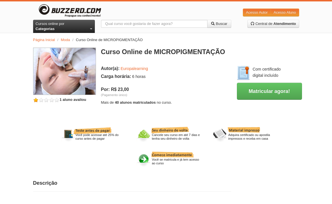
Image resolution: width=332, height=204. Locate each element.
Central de (273, 24)
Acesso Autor (257, 12)
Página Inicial (44, 40)
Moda (65, 40)
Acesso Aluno (285, 12)
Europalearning (134, 68)
